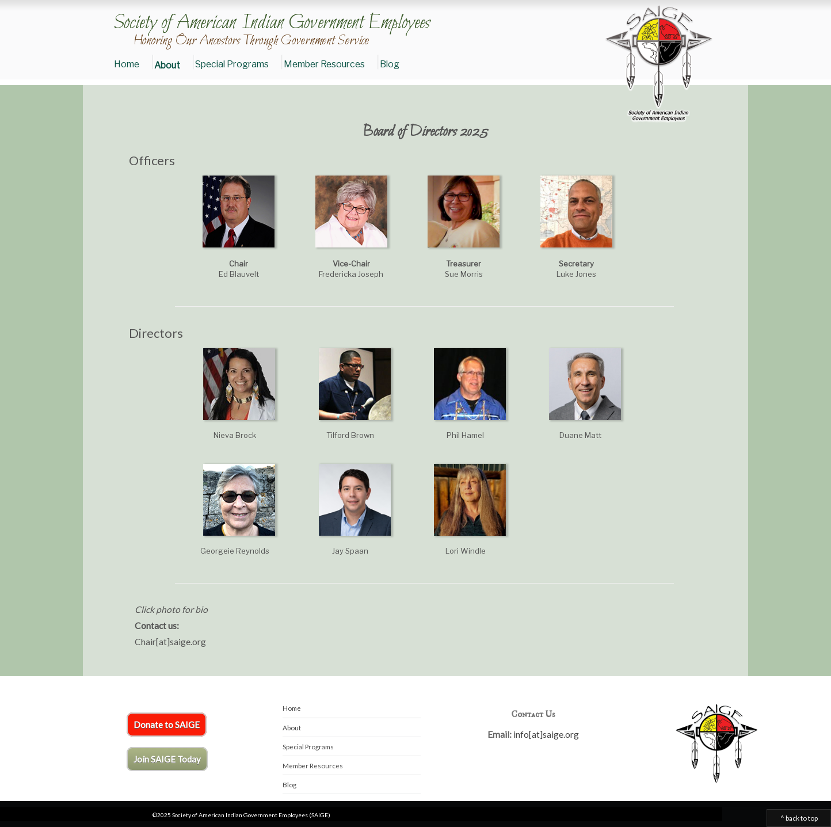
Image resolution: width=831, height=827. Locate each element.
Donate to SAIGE (167, 724)
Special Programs (232, 64)
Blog (389, 64)
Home (126, 64)
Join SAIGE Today (167, 759)
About (167, 65)
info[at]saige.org (546, 734)
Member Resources (324, 64)
